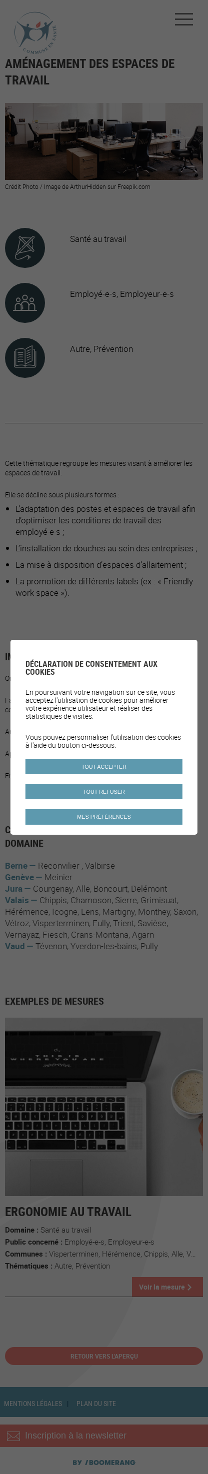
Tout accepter (104, 767)
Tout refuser (104, 792)
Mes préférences (103, 817)
